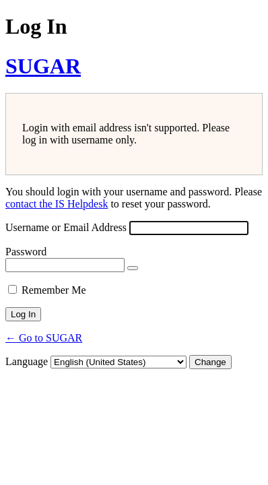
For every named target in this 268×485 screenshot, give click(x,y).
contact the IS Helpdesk (56, 203)
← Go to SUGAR (43, 338)
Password (25, 251)
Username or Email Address (66, 227)
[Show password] (132, 268)
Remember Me (54, 290)
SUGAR (43, 66)
